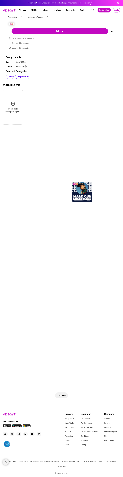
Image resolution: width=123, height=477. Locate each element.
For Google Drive (87, 427)
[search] (93, 10)
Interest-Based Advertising (70, 461)
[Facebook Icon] (5, 434)
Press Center (109, 440)
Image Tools (69, 419)
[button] (24, 10)
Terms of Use (11, 461)
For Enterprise (86, 419)
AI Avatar (84, 440)
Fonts (67, 445)
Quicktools (85, 436)
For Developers (86, 423)
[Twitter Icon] (12, 434)
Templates (69, 436)
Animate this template (20, 43)
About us (107, 427)
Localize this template (20, 48)
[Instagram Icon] (18, 434)
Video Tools (69, 423)
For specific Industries (89, 432)
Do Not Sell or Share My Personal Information (44, 461)
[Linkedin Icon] (25, 434)
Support (107, 419)
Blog (106, 436)
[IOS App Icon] (7, 427)
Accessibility (61, 466)
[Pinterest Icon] (39, 434)
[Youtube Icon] (32, 434)
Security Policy (111, 461)
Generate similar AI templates (23, 38)
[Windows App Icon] (27, 427)
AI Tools (68, 432)
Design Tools (69, 427)
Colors (67, 440)
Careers (107, 423)
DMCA (101, 461)
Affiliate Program (110, 432)
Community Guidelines (89, 461)
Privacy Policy (23, 461)
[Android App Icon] (17, 427)
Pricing (83, 445)
